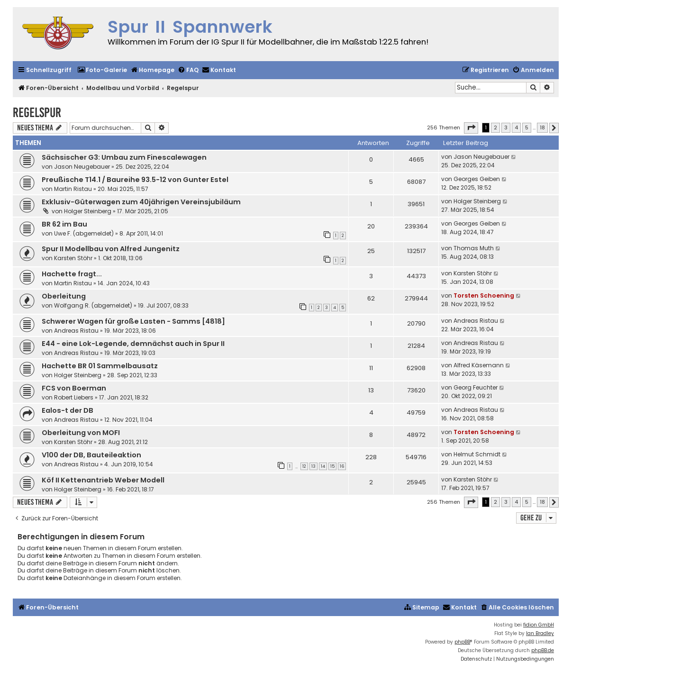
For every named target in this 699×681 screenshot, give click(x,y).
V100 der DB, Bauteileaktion (91, 455)
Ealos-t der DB (67, 410)
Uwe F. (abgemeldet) (84, 233)
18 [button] (542, 127)
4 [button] (516, 127)
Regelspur (37, 112)
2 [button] (495, 127)
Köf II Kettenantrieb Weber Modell (103, 480)
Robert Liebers (73, 397)
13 (313, 466)
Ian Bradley (540, 633)
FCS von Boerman (74, 388)
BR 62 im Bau (64, 224)
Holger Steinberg (87, 211)
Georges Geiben (477, 179)
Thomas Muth (474, 248)
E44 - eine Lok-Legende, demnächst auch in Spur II (133, 343)
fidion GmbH (538, 624)
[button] (471, 128)
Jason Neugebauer (82, 167)
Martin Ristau (73, 189)
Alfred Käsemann (479, 365)
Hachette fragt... (72, 274)
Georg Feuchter (476, 387)
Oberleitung (64, 296)
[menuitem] (102, 70)
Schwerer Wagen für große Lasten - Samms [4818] (133, 321)
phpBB (462, 641)
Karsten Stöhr (73, 258)
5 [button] (526, 127)
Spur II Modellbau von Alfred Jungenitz (111, 249)
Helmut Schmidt (477, 454)
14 (323, 466)
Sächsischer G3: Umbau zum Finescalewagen (124, 157)
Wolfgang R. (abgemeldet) (93, 305)
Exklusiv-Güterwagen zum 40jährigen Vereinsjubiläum (141, 202)
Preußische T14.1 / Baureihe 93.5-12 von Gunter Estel (135, 179)
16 (342, 466)
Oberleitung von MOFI (81, 432)
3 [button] (506, 127)
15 (332, 466)
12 (304, 466)
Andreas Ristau (76, 331)
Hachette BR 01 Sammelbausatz (100, 366)
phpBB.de (542, 650)
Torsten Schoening (484, 295)
